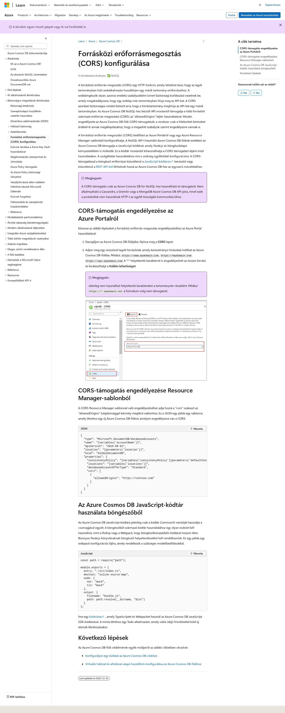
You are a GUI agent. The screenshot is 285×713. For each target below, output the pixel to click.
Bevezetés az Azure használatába (259, 15)
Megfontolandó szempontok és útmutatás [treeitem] (28, 159)
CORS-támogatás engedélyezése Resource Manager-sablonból (258, 58)
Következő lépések (250, 73)
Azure (92, 41)
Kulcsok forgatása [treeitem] (20, 196)
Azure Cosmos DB (109, 41)
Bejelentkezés (273, 5)
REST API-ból (104, 167)
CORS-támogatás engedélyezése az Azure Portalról (259, 49)
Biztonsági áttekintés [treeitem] (22, 105)
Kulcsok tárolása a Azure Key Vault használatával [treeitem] (30, 149)
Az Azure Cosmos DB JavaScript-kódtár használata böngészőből (259, 66)
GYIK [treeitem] (13, 69)
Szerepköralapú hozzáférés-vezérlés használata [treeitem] (26, 113)
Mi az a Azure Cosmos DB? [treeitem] (25, 64)
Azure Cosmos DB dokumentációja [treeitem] (27, 53)
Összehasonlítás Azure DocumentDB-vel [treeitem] (23, 82)
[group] (142, 464)
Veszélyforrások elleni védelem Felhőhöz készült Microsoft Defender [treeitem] (27, 186)
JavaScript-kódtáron (157, 161)
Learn (81, 41)
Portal (231, 15)
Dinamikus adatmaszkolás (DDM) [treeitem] (29, 121)
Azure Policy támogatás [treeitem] (23, 167)
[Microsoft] (6, 5)
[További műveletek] (203, 41)
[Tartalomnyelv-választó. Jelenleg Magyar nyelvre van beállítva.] (12, 708)
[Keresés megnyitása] (260, 5)
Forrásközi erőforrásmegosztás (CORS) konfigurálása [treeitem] (28, 139)
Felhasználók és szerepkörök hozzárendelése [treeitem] (26, 204)
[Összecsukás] (46, 38)
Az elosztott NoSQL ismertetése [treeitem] (28, 74)
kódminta (95, 616)
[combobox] (25, 46)
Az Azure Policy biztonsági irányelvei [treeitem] (25, 174)
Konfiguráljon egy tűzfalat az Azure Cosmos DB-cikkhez (121, 656)
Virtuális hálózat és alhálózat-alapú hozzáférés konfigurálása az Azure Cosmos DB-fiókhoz (143, 664)
